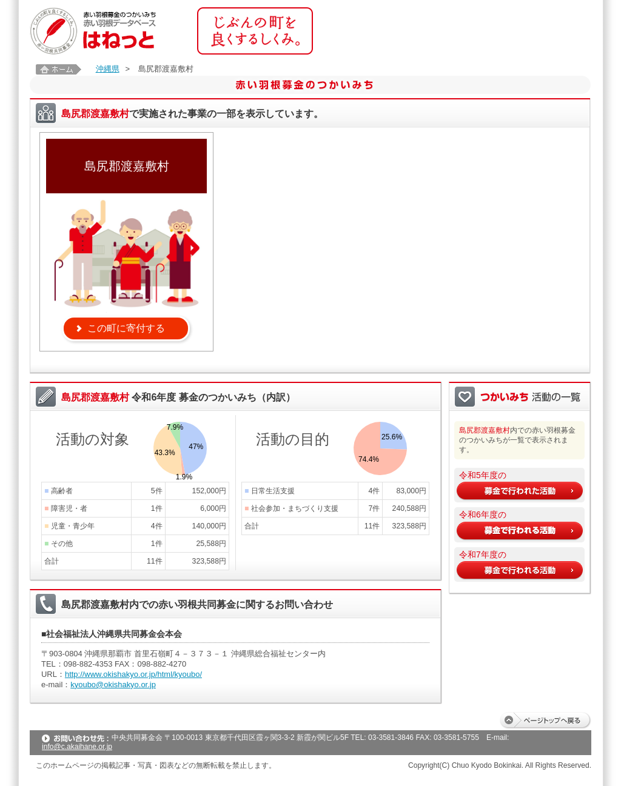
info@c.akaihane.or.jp (77, 746)
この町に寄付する (126, 328)
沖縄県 (107, 68)
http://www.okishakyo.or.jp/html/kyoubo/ (133, 674)
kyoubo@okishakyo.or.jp (113, 684)
